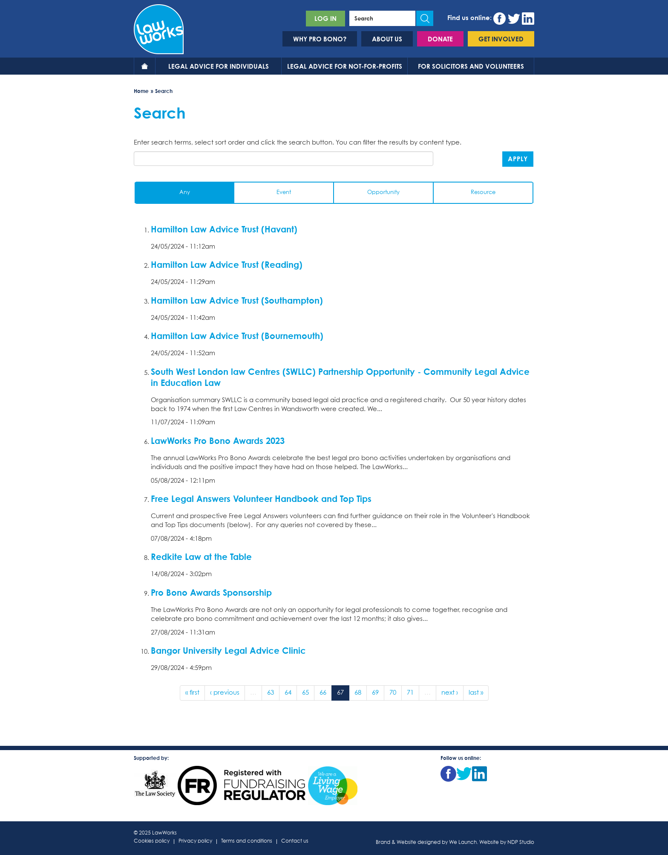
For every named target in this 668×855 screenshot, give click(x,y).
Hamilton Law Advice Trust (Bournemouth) (237, 335)
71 (410, 693)
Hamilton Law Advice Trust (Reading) (226, 264)
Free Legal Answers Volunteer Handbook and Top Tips (261, 498)
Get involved (501, 39)
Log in (325, 18)
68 (357, 693)
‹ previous (224, 693)
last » (476, 693)
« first (192, 693)
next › (449, 693)
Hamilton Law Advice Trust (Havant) (224, 229)
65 (305, 693)
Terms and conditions (246, 841)
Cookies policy (152, 841)
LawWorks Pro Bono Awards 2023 (218, 440)
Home (144, 66)
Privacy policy (195, 841)
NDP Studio (520, 842)
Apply (518, 158)
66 (323, 693)
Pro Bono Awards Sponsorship (211, 592)
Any (184, 192)
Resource (483, 192)
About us (387, 39)
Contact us (294, 841)
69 (375, 693)
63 (270, 693)
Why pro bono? (319, 39)
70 (392, 693)
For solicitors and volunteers (471, 66)
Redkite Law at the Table (201, 556)
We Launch (463, 842)
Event (283, 192)
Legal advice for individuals (218, 66)
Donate (440, 39)
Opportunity (383, 192)
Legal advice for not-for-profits (344, 66)
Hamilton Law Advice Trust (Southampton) (237, 300)
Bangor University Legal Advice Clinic (228, 650)
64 (288, 693)
